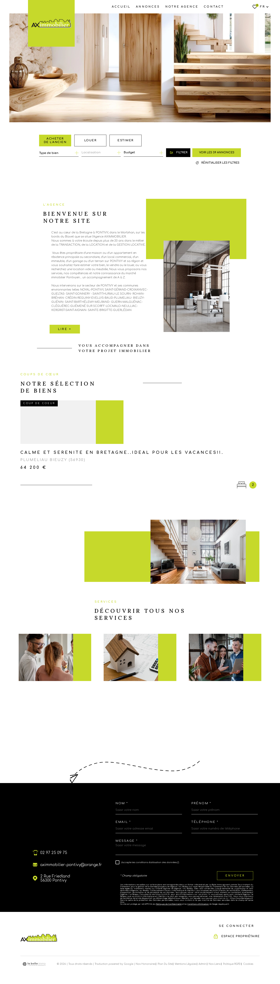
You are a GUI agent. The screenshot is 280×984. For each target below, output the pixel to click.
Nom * (122, 803)
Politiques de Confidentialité (169, 904)
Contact (214, 6)
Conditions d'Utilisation (198, 904)
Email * (123, 822)
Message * (127, 840)
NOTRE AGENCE (181, 6)
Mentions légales (185, 964)
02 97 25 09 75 (53, 853)
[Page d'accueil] (51, 23)
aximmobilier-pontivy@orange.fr (71, 865)
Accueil (121, 6)
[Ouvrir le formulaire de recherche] (178, 152)
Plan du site (165, 964)
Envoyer (235, 875)
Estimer (125, 140)
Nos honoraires (145, 964)
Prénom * (201, 803)
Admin (202, 964)
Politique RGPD (232, 964)
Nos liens (214, 964)
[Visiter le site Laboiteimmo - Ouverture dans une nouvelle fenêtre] (34, 964)
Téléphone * (205, 822)
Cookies (248, 964)
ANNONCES (148, 6)
